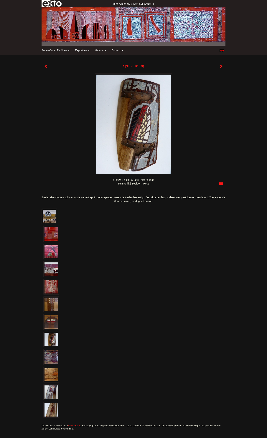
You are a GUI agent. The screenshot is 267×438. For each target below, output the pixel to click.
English (222, 50)
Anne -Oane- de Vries (124, 3)
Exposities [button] (82, 50)
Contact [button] (117, 50)
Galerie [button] (100, 50)
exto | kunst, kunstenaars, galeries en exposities (52, 3)
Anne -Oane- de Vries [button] (56, 50)
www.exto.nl (74, 425)
